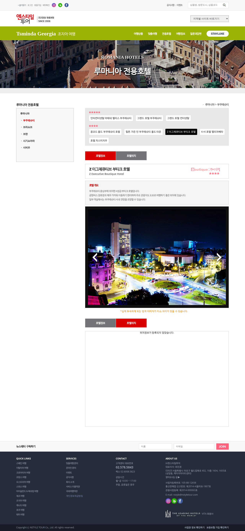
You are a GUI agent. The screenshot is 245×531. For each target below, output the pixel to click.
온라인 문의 (71, 468)
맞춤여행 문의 (72, 463)
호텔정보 (100, 155)
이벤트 (179, 5)
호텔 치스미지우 (99, 140)
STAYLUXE (217, 33)
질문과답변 (195, 33)
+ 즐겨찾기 (22, 5)
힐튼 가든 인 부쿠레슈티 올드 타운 (143, 131)
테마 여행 (20, 514)
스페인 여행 (21, 463)
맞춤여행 (152, 33)
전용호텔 (166, 33)
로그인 (30, 5)
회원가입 (37, 5)
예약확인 (46, 5)
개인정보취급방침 (74, 496)
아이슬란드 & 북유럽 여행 (27, 491)
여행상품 (138, 33)
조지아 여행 (21, 500)
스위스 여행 (21, 486)
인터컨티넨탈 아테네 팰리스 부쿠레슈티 (111, 118)
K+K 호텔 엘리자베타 (212, 131)
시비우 (26, 147)
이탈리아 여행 (22, 468)
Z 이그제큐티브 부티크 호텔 (181, 131)
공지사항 (170, 5)
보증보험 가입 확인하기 (218, 527)
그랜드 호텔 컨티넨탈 (178, 118)
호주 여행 (20, 510)
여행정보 (180, 33)
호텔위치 (131, 155)
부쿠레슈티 (29, 120)
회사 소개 (70, 482)
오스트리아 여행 (23, 482)
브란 (25, 134)
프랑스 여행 (21, 477)
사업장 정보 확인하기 (195, 527)
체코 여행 (20, 496)
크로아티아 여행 (23, 472)
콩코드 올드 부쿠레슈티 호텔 (105, 131)
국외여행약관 (72, 491)
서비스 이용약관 (73, 486)
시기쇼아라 (29, 141)
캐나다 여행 (21, 505)
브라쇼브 (27, 127)
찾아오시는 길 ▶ (173, 477)
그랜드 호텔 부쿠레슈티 (149, 118)
